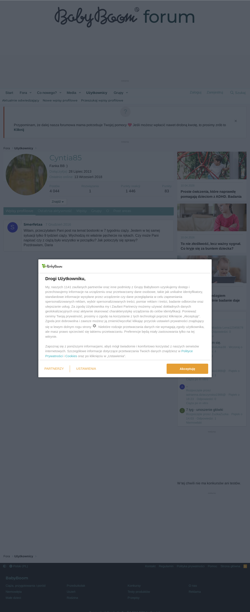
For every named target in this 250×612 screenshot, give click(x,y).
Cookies (71, 356)
